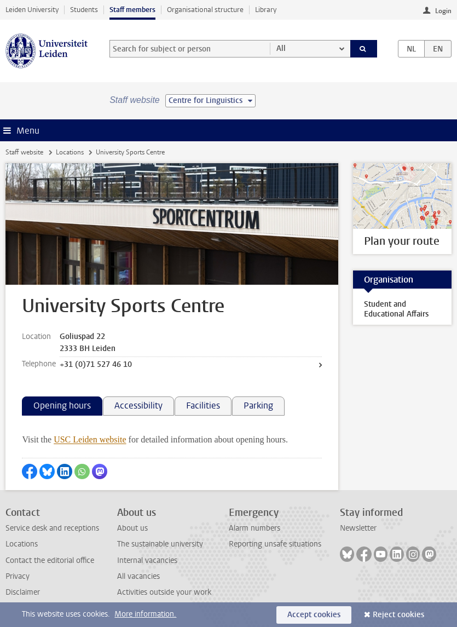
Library (265, 9)
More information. (145, 614)
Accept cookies (313, 614)
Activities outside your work (164, 592)
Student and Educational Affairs (396, 309)
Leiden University (32, 9)
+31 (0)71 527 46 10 (96, 364)
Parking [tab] (258, 405)
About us (132, 528)
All (281, 48)
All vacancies (138, 576)
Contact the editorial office (49, 560)
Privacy (17, 576)
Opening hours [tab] (62, 405)
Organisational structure (205, 9)
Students (84, 9)
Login (443, 11)
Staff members (132, 9)
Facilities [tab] (203, 405)
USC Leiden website (90, 439)
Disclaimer (22, 592)
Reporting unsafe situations (275, 544)
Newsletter (358, 528)
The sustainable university (160, 544)
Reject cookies (398, 614)
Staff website (24, 152)
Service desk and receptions (52, 528)
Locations (70, 152)
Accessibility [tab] (138, 405)
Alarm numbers (254, 528)
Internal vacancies (147, 560)
